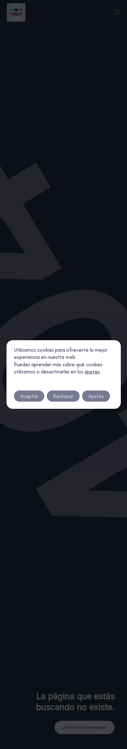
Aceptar (29, 396)
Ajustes (96, 396)
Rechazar (63, 396)
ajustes (92, 371)
